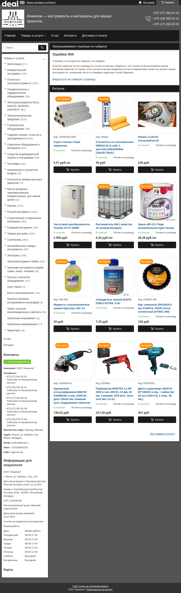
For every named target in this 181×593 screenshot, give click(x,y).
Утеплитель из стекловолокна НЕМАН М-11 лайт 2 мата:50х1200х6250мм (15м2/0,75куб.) (115, 147)
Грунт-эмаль (14, 286)
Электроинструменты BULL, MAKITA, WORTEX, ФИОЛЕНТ (23, 106)
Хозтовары (13, 163)
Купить (75, 169)
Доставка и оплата (94, 35)
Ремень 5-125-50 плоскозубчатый (148, 138)
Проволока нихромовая (21, 318)
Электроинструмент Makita (23, 261)
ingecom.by (17, 452)
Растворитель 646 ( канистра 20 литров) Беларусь (114, 226)
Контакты (70, 35)
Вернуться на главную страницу (74, 79)
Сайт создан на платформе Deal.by (90, 586)
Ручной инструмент (18, 211)
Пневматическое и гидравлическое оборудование (18, 93)
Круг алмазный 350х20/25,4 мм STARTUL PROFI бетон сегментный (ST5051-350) (155, 308)
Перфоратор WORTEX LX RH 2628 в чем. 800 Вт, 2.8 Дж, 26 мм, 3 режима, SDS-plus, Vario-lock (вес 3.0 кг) (115, 394)
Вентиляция (14, 64)
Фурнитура (13, 330)
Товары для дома (17, 233)
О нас (55, 35)
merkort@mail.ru (20, 442)
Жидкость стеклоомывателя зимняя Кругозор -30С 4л (71, 306)
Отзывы (9, 344)
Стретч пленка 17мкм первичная (67, 144)
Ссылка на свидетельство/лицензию (23, 521)
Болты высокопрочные (20, 292)
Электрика (13, 255)
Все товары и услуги (162, 433)
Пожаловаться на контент (99, 589)
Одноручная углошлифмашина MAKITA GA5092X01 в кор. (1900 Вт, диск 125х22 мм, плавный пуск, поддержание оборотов (72, 395)
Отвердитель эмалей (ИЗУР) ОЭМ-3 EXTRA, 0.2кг (113, 301)
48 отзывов (148, 2)
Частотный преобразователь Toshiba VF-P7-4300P (72, 226)
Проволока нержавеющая (22, 324)
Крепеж (11, 205)
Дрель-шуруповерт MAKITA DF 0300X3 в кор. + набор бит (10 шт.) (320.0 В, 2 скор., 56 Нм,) (156, 394)
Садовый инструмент (19, 227)
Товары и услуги (32, 35)
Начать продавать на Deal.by (41, 2)
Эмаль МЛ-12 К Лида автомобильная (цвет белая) (156, 226)
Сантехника (14, 239)
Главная (10, 35)
